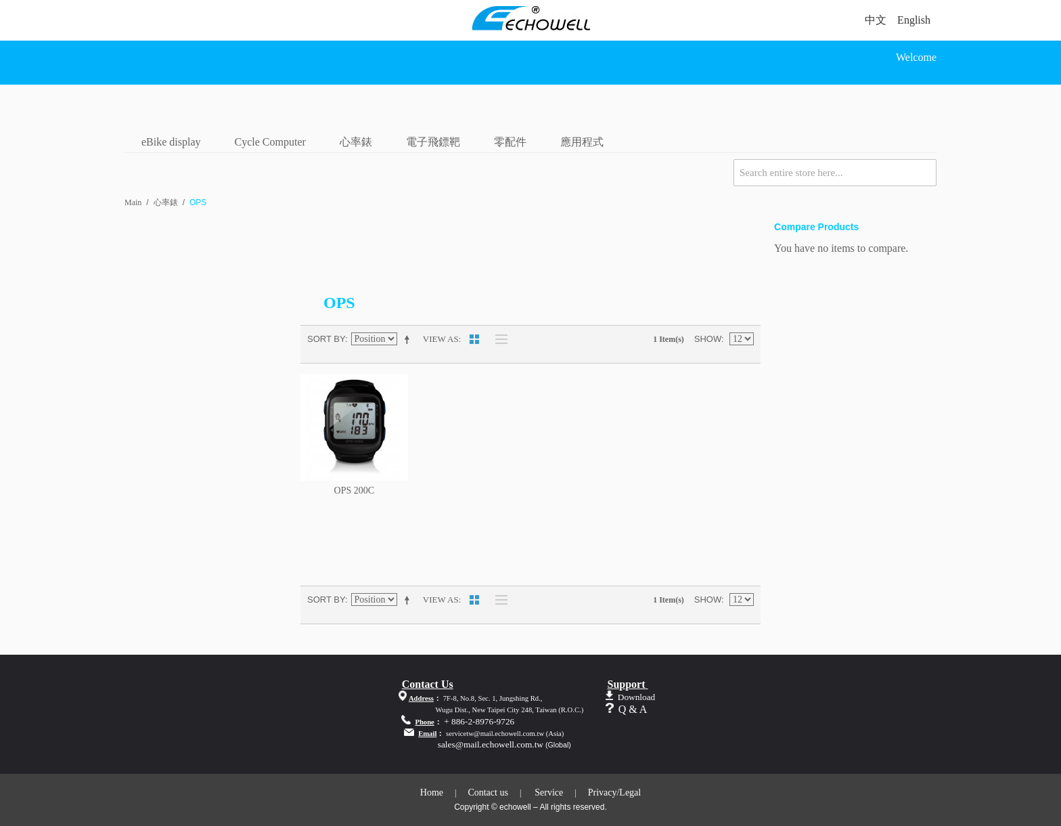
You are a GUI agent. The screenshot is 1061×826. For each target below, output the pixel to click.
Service (549, 792)
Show (707, 339)
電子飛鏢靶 (433, 142)
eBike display (171, 142)
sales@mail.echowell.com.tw (490, 744)
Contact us (488, 792)
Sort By (326, 339)
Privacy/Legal (614, 792)
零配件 (510, 142)
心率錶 (356, 142)
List (498, 339)
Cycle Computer (270, 142)
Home (431, 792)
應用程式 (582, 142)
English (913, 20)
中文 (875, 20)
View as (441, 339)
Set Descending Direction (409, 339)
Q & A (633, 709)
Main (133, 202)
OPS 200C (354, 490)
